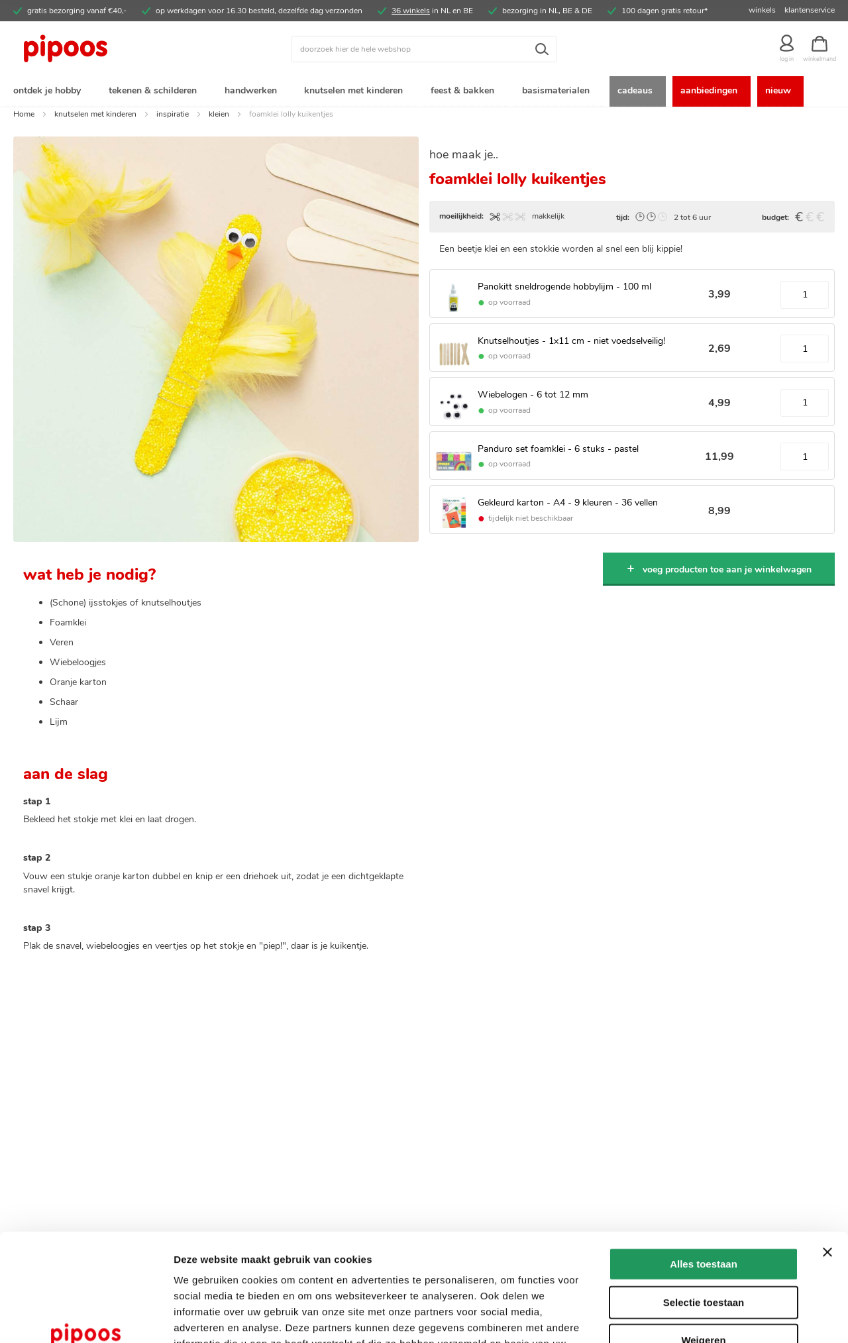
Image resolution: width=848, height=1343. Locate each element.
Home (23, 114)
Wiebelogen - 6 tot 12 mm (533, 395)
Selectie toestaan (704, 1206)
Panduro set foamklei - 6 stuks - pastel (558, 449)
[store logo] (116, 49)
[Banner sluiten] (827, 1156)
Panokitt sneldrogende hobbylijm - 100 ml (564, 287)
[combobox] (424, 49)
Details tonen (715, 1316)
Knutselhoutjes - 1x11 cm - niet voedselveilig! (571, 341)
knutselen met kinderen (95, 114)
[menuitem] (49, 91)
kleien (219, 114)
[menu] (424, 91)
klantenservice (809, 10)
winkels (762, 10)
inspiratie (172, 114)
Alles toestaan (703, 1167)
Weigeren (703, 1244)
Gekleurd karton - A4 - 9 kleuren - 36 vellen (568, 503)
